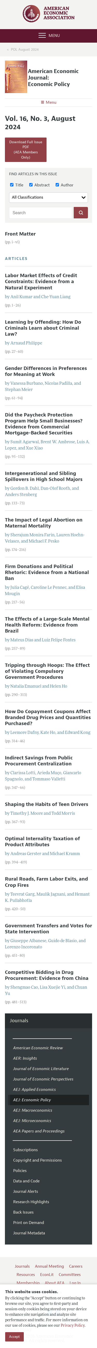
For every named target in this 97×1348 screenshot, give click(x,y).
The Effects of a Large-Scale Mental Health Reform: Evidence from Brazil (47, 625)
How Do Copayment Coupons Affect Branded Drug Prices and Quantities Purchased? (48, 717)
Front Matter (20, 234)
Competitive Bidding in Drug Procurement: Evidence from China (46, 975)
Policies (20, 1170)
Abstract (39, 185)
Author (64, 185)
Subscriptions (25, 1149)
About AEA (54, 1283)
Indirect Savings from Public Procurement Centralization (39, 761)
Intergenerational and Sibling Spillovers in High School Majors (44, 476)
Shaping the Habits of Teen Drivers (46, 804)
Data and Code (26, 1181)
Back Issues (23, 1212)
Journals (19, 1020)
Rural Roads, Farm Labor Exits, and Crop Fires (46, 882)
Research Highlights (31, 1201)
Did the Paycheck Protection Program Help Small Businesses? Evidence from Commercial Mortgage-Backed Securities (44, 424)
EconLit (47, 1274)
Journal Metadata (29, 1233)
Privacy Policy (73, 1326)
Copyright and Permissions (37, 1160)
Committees (70, 1274)
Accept (14, 1336)
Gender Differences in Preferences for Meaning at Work (46, 371)
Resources (26, 1274)
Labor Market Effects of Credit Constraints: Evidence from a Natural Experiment (41, 281)
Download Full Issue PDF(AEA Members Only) (25, 150)
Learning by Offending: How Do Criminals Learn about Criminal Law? (43, 328)
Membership (28, 1283)
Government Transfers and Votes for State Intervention (48, 929)
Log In (75, 1283)
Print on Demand (28, 1222)
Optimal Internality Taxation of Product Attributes (42, 842)
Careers (76, 1266)
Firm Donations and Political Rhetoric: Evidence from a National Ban (47, 572)
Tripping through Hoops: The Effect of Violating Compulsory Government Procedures (47, 671)
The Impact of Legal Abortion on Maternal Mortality (44, 523)
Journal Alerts (25, 1191)
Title (16, 185)
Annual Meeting (49, 1266)
